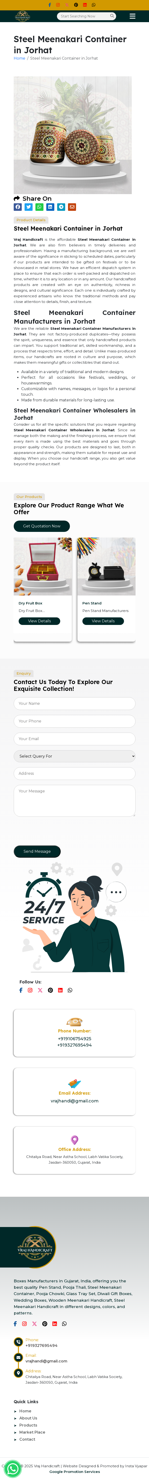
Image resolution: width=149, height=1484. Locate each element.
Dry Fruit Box (30, 603)
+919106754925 (74, 1038)
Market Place (32, 1432)
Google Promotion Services (74, 1471)
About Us (28, 1418)
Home (19, 58)
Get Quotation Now (41, 526)
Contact (27, 1439)
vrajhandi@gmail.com (74, 1101)
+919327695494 (74, 1045)
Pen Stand (92, 603)
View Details (39, 621)
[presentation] (49, 832)
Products (28, 1425)
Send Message (37, 851)
